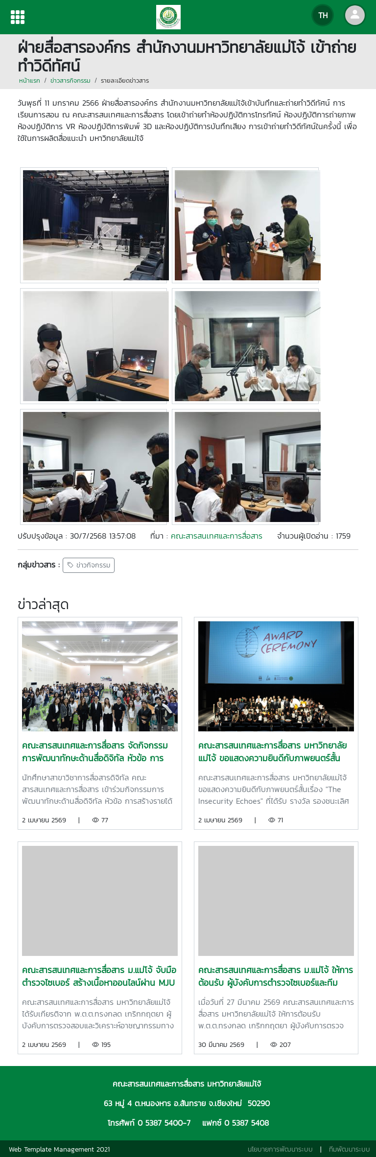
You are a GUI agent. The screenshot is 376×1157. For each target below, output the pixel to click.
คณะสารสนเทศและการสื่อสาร (216, 536)
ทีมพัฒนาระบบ (349, 1149)
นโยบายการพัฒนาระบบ (280, 1149)
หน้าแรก (29, 80)
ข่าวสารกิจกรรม (70, 80)
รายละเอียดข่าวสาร (125, 80)
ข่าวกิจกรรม (88, 565)
